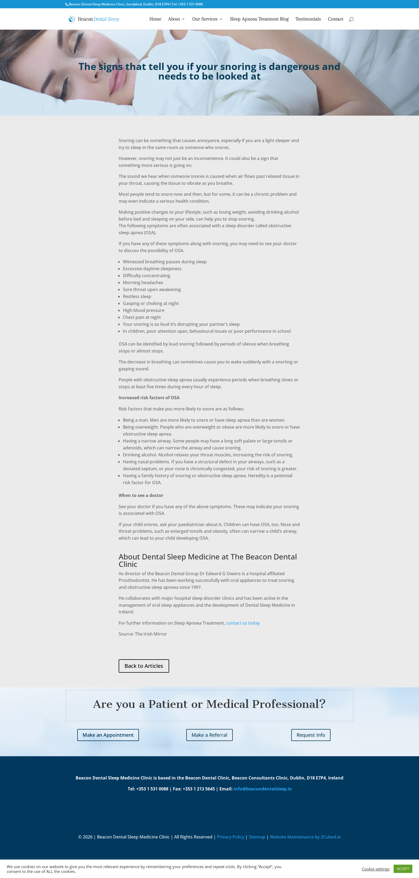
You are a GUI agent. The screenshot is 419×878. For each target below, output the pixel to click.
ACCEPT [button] (403, 868)
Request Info (311, 735)
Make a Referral (209, 735)
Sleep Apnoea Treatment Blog (259, 19)
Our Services (205, 19)
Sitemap (257, 837)
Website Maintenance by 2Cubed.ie (305, 837)
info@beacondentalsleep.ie (263, 789)
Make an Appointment (108, 735)
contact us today (243, 623)
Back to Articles (144, 665)
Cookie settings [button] (376, 869)
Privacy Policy (230, 837)
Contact (335, 19)
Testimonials (308, 19)
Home (155, 19)
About (174, 19)
